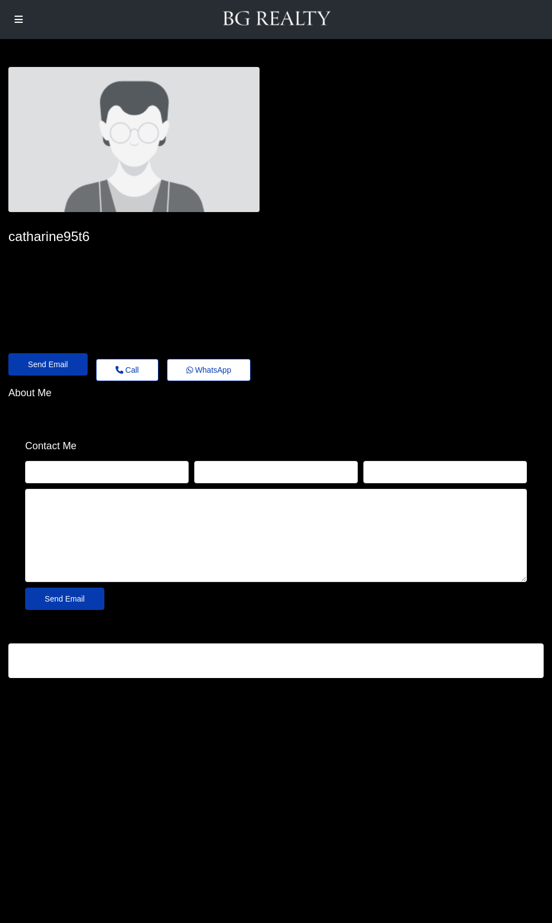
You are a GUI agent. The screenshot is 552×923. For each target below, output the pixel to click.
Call (127, 370)
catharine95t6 (48, 236)
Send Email (48, 364)
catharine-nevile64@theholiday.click (84, 256)
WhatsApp (208, 370)
